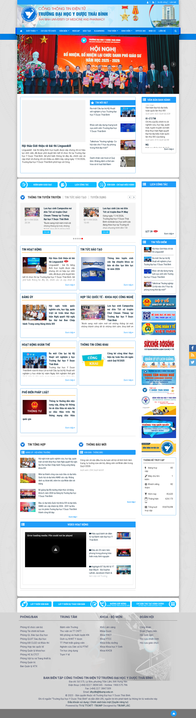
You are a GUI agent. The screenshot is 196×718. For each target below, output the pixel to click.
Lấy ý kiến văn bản (39, 604)
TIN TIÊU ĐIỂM (159, 242)
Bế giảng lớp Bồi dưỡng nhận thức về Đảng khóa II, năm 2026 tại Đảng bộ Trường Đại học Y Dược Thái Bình (57, 493)
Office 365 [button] (140, 31)
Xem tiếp (169, 149)
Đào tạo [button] (87, 31)
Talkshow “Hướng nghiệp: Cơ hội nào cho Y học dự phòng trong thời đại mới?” (112, 145)
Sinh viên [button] (126, 32)
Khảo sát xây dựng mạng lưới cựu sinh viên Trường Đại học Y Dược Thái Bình (112, 127)
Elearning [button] (99, 31)
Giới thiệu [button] (32, 32)
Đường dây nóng (116, 605)
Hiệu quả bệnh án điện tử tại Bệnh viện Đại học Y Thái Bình (110, 536)
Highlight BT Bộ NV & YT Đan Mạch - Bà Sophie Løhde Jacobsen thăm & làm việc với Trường (110, 571)
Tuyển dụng (98, 197)
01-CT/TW (151, 121)
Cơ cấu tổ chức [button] (48, 31)
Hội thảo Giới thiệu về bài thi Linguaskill (46, 146)
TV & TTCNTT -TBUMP (90, 705)
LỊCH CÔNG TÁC (82, 185)
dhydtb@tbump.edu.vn (101, 692)
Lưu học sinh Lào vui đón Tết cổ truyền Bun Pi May (115, 210)
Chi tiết (46, 232)
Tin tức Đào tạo (75, 197)
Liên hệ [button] (162, 31)
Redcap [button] (76, 31)
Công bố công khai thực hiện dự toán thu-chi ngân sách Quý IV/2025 (120, 357)
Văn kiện (150, 107)
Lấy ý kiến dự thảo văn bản (71, 604)
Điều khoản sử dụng (78, 702)
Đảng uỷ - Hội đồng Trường (38, 452)
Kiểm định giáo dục (42, 185)
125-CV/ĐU (85, 461)
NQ (147, 147)
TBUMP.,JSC (123, 705)
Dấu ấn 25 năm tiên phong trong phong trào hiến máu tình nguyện (110, 553)
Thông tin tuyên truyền (44, 197)
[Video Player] (55, 549)
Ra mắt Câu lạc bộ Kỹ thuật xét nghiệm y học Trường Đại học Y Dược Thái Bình (112, 112)
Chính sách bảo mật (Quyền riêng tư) (109, 702)
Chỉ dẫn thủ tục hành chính (152, 605)
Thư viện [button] (113, 32)
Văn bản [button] (64, 32)
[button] (56, 549)
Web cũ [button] (152, 31)
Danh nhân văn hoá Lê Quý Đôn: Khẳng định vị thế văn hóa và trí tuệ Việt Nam (112, 161)
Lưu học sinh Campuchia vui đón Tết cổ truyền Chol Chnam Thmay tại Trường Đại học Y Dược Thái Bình (58, 214)
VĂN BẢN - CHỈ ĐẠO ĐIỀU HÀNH (120, 185)
